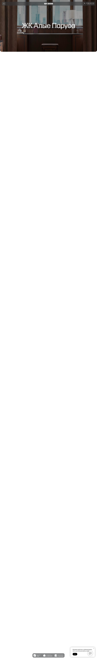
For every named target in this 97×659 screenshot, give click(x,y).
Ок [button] (75, 654)
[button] (4, 3)
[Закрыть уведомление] (93, 648)
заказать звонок (90, 4)
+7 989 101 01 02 (90, 3)
